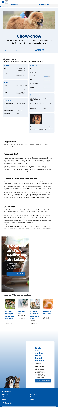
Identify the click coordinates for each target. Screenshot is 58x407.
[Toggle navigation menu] (3, 2)
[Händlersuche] (4, 6)
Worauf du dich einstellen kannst (40, 50)
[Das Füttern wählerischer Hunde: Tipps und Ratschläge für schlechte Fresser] (10, 312)
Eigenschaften (8, 50)
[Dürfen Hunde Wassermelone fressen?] (47, 312)
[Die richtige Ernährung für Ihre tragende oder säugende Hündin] (35, 312)
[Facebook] (3, 403)
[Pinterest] (11, 403)
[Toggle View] (51, 2)
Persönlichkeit (28, 50)
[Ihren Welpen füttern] (22, 312)
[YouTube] (8, 403)
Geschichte (51, 50)
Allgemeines (18, 50)
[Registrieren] (14, 4)
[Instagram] (6, 403)
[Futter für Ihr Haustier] (43, 4)
